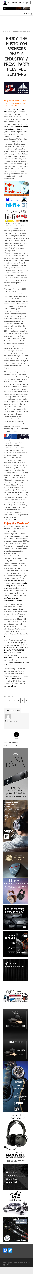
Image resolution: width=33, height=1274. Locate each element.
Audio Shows (22, 31)
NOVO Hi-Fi (13, 650)
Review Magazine (14, 581)
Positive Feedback (12, 665)
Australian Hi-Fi (18, 645)
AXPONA (20, 595)
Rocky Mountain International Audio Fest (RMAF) (16, 129)
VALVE (16, 657)
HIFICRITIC (11, 647)
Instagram (12, 634)
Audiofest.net (11, 519)
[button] (25, 13)
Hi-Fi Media (19, 647)
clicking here (11, 678)
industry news (13, 609)
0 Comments (15, 31)
